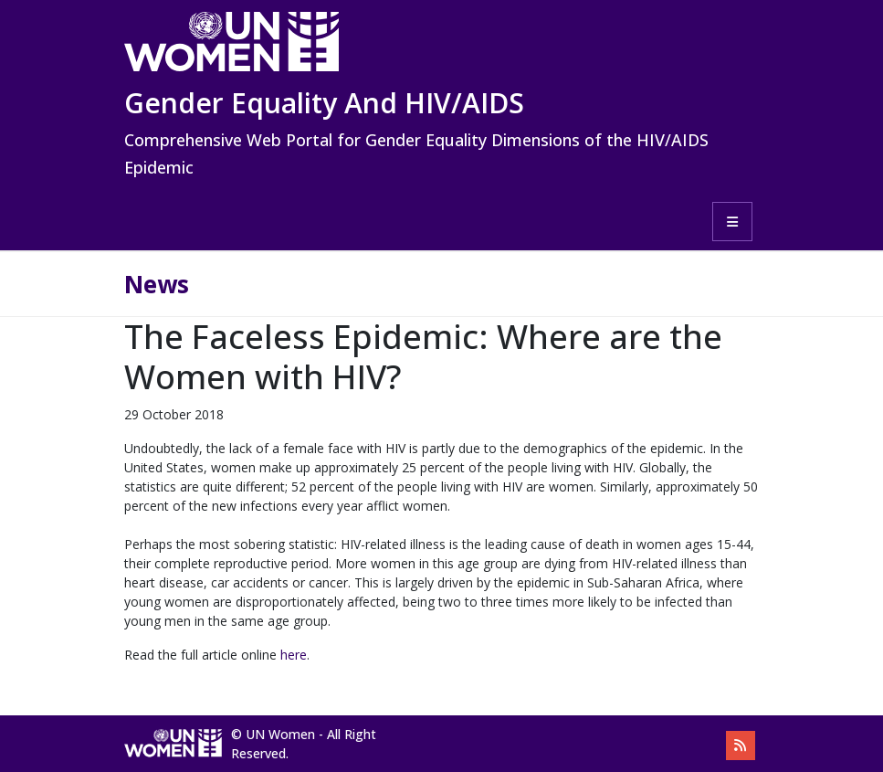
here (293, 654)
